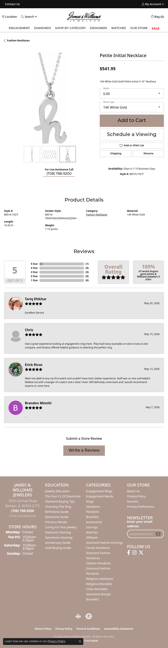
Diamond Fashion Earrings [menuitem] (104, 543)
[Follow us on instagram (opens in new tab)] (134, 552)
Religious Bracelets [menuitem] (99, 584)
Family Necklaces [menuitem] (98, 548)
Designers (98, 28)
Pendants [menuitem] (92, 512)
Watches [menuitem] (92, 532)
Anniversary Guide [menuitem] (58, 543)
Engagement (19, 28)
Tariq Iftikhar (35, 299)
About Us (133, 491)
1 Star (34, 280)
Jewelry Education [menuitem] (57, 491)
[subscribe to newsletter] (158, 534)
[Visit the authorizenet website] (89, 616)
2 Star (34, 276)
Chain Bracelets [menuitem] (97, 589)
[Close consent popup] (80, 641)
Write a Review (84, 451)
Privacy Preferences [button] (140, 507)
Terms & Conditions (88, 628)
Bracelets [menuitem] (92, 517)
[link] (12, 4)
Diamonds (42, 28)
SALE (155, 28)
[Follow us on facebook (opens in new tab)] (128, 552)
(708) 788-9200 (59, 174)
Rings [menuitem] (90, 501)
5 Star (34, 264)
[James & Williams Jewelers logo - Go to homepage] (84, 16)
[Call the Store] (22, 511)
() (87, 264)
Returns (148, 153)
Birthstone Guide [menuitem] (57, 512)
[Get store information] (22, 516)
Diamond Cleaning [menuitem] (58, 532)
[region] (50, 98)
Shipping (115, 153)
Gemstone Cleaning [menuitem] (58, 537)
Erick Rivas (33, 364)
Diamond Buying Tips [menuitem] (60, 501)
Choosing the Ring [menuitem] (58, 507)
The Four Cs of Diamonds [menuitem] (62, 496)
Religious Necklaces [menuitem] (100, 579)
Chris (29, 330)
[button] (151, 4)
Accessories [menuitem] (94, 522)
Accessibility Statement (118, 628)
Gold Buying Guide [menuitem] (58, 548)
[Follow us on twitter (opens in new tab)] (141, 552)
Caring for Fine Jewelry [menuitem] (61, 527)
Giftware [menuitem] (92, 537)
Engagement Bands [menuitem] (99, 496)
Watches (118, 28)
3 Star (34, 272)
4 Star (34, 268)
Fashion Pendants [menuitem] (98, 563)
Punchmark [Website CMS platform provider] (91, 640)
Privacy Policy (136, 496)
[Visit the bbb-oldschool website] (78, 616)
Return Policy (43, 628)
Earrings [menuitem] (92, 527)
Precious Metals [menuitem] (56, 522)
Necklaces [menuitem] (93, 507)
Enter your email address (139, 523)
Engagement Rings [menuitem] (99, 491)
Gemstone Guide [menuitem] (56, 517)
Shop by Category (70, 28)
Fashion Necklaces (18, 40)
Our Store (139, 28)
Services (132, 501)
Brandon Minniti (38, 403)
